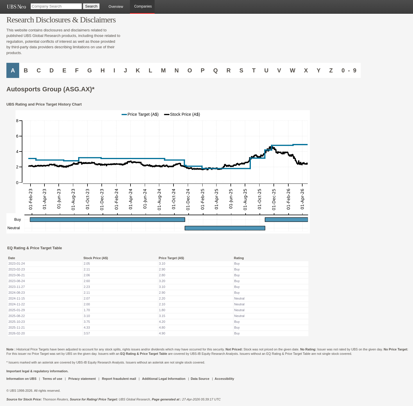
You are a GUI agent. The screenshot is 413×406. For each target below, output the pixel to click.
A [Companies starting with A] (13, 70)
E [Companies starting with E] (64, 70)
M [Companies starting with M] (163, 70)
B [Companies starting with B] (26, 70)
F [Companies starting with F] (76, 70)
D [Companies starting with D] (51, 70)
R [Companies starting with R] (228, 70)
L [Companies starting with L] (150, 70)
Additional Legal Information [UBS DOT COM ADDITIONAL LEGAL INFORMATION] (163, 378)
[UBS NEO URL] (16, 6)
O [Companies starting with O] (189, 70)
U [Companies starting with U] (266, 70)
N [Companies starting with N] (176, 70)
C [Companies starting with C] (39, 70)
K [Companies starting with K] (138, 70)
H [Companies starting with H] (103, 70)
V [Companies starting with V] (279, 70)
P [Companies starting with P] (202, 70)
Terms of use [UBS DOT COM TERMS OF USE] (52, 378)
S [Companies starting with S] (241, 70)
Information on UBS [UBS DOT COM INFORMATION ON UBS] (21, 378)
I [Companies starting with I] (114, 70)
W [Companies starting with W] (292, 70)
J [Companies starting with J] (125, 70)
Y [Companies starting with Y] (318, 70)
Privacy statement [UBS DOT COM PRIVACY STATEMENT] (81, 378)
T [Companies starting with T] (253, 70)
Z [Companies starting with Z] (331, 70)
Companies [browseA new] (143, 6)
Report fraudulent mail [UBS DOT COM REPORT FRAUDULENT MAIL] (119, 378)
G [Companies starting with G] (89, 70)
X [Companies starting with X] (306, 70)
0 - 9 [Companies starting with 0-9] (349, 70)
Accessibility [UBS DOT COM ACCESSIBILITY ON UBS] (224, 378)
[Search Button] (91, 6)
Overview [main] (116, 7)
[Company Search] (56, 6)
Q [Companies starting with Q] (215, 70)
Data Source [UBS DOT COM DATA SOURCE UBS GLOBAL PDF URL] (200, 378)
